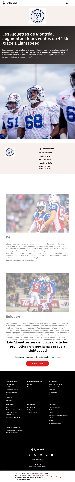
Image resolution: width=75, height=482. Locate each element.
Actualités (52, 418)
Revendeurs (31, 407)
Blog (7, 407)
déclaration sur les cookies (41, 475)
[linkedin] (46, 455)
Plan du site (37, 465)
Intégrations (31, 410)
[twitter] (29, 455)
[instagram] (35, 455)
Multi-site (9, 400)
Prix (7, 395)
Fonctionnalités (10, 384)
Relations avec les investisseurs (58, 415)
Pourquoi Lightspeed (55, 407)
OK (56, 476)
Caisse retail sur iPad (12, 390)
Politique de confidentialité (37, 467)
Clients (51, 412)
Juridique (51, 420)
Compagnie (52, 404)
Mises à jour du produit (55, 384)
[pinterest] (41, 455)
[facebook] (24, 455)
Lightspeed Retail (11, 382)
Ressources (10, 404)
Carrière (51, 410)
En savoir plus (37, 363)
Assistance (52, 390)
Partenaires (31, 404)
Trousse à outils (32, 412)
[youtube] (52, 455)
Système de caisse (11, 392)
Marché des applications (56, 387)
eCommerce (53, 382)
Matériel (8, 387)
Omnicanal (9, 398)
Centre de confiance (55, 423)
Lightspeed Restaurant (34, 382)
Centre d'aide (53, 392)
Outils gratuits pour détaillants (15, 410)
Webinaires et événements (14, 417)
